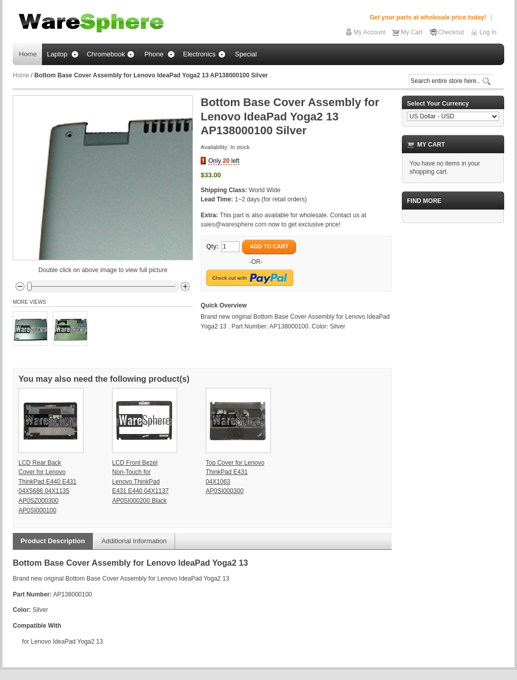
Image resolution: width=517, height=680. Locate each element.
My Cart (411, 32)
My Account (369, 32)
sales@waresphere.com (234, 224)
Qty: (212, 246)
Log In (488, 32)
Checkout (451, 32)
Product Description (52, 541)
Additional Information (134, 541)
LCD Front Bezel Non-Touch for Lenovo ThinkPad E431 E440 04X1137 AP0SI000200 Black (140, 481)
